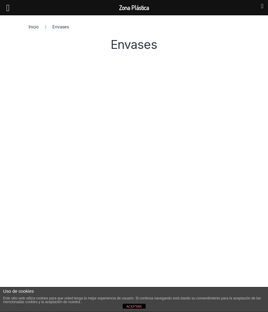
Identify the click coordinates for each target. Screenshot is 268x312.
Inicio (34, 26)
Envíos (41, 280)
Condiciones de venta (56, 261)
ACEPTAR (134, 306)
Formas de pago (51, 271)
